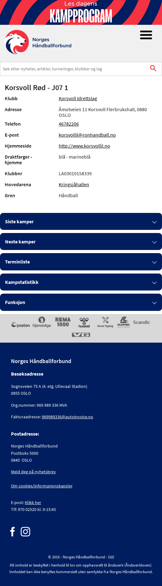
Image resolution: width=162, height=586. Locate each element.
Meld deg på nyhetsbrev (33, 472)
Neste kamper (20, 241)
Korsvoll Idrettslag (78, 98)
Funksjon (15, 302)
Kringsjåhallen (74, 184)
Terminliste (17, 261)
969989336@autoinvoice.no (67, 417)
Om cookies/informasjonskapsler (42, 486)
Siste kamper (19, 221)
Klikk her (33, 502)
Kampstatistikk (22, 282)
